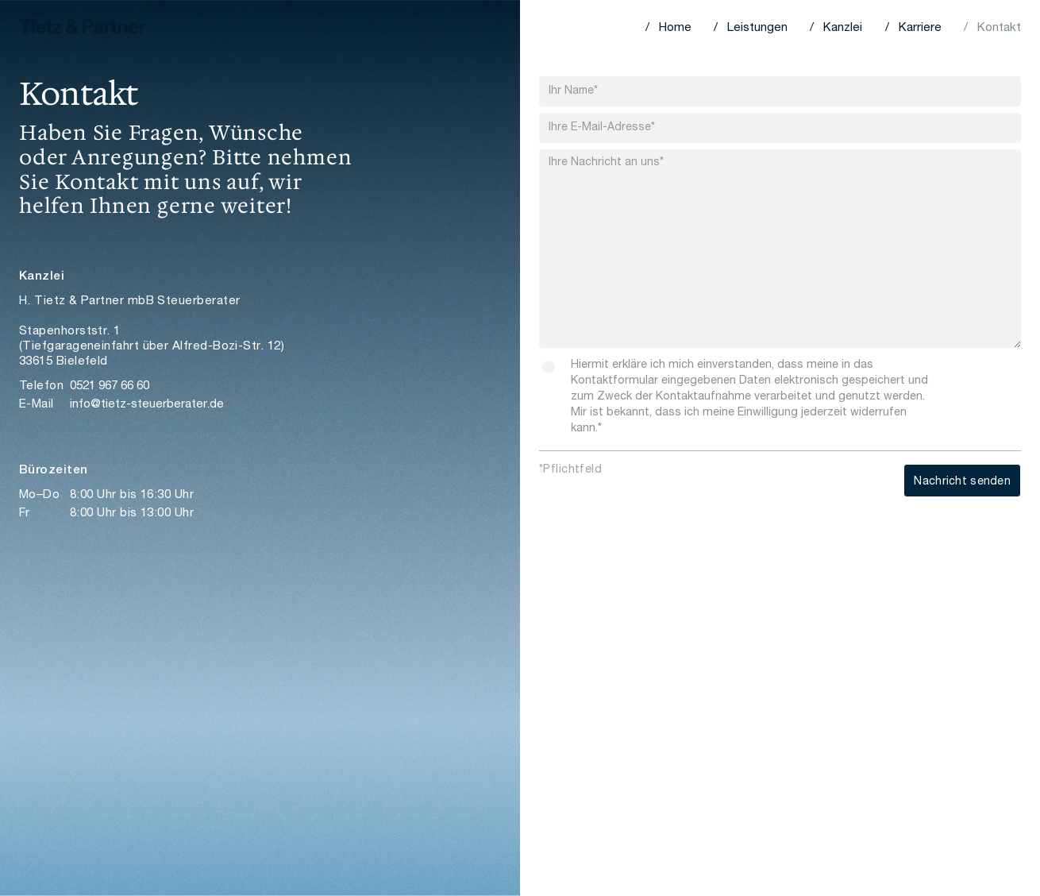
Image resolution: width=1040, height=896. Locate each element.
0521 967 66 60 (109, 386)
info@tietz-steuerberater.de (147, 405)
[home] (82, 28)
